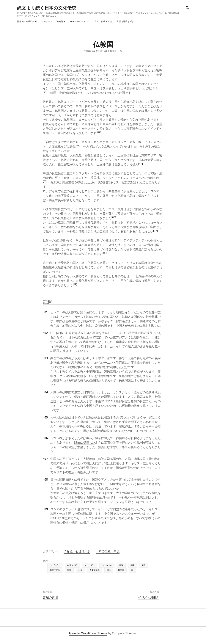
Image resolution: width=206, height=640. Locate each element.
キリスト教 (72, 565)
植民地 (121, 570)
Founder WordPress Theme (88, 633)
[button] (45, 93)
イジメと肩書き (148, 597)
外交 (80, 570)
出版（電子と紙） (125, 21)
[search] (187, 7)
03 (45, 358)
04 (45, 392)
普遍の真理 (50, 597)
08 (45, 479)
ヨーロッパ (107, 565)
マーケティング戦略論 (52, 21)
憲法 (109, 570)
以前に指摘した (84, 442)
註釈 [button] (47, 302)
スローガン (89, 565)
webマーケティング (80, 21)
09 (45, 509)
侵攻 (121, 565)
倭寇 (143, 565)
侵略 (132, 565)
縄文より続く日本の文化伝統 (46, 8)
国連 (69, 570)
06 (45, 438)
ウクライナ (55, 565)
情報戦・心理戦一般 (27, 21)
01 (45, 312)
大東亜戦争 (94, 570)
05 (45, 417)
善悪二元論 (55, 570)
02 (45, 333)
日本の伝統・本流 (103, 21)
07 (45, 459)
